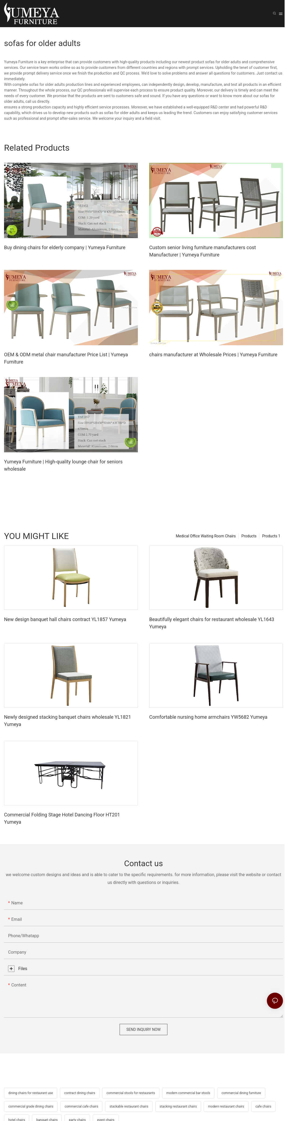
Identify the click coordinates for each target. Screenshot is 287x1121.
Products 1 (271, 536)
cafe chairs (263, 1106)
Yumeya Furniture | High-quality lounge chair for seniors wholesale (63, 465)
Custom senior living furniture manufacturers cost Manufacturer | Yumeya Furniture (202, 251)
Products (248, 536)
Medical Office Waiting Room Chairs (206, 536)
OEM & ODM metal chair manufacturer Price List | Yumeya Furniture (66, 358)
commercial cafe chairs (81, 1106)
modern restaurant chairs (226, 1106)
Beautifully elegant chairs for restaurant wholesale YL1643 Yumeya (211, 622)
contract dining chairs (79, 1093)
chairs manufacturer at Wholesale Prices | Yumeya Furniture (213, 354)
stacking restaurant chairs (178, 1106)
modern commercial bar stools (188, 1093)
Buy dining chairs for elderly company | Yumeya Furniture (64, 247)
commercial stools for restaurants (130, 1093)
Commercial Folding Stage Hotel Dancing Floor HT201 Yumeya (62, 818)
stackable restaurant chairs (128, 1106)
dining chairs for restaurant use (30, 1093)
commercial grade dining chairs (30, 1106)
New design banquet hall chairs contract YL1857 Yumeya (65, 619)
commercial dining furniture (241, 1093)
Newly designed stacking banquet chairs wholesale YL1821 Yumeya (67, 720)
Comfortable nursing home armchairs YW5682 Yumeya (208, 717)
